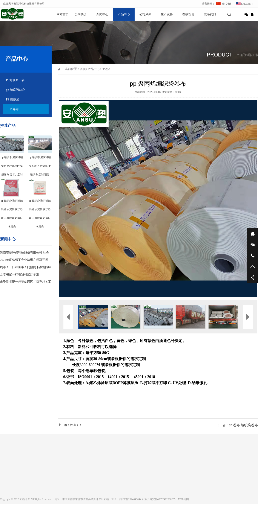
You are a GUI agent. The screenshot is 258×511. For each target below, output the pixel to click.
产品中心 (124, 14)
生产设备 (167, 14)
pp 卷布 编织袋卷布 (243, 425)
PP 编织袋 (12, 99)
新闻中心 (102, 14)
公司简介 (81, 14)
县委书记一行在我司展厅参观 (19, 274)
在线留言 (188, 14)
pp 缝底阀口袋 (15, 89)
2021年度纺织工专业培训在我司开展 (24, 260)
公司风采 (145, 14)
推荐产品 (7, 125)
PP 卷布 (14, 109)
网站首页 (63, 14)
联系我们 (210, 14)
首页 (83, 69)
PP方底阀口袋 (15, 80)
